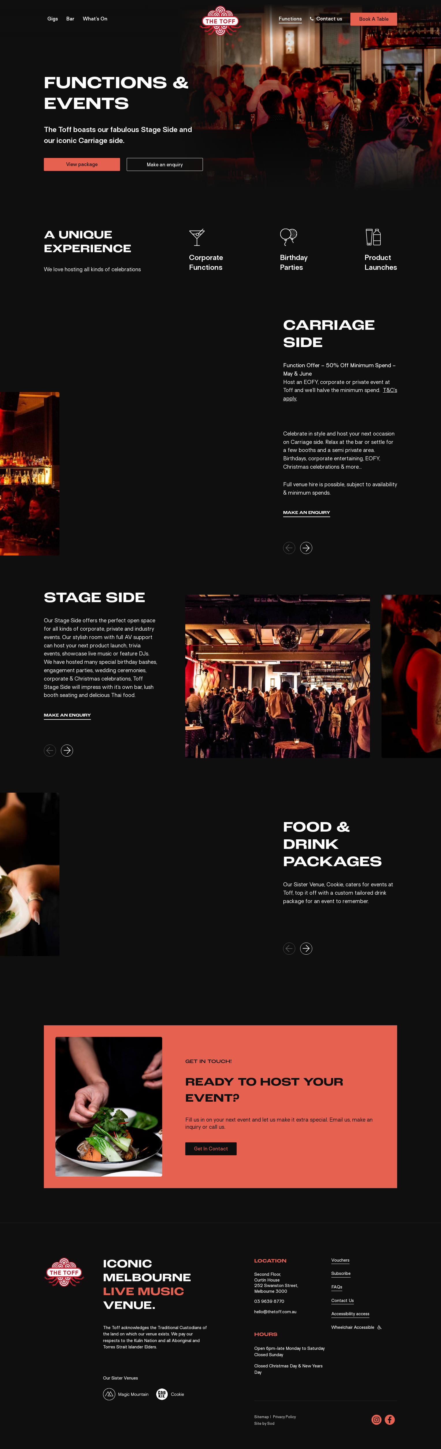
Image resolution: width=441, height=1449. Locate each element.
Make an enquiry (165, 164)
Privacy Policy (284, 1416)
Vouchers (340, 1260)
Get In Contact (211, 1148)
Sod (270, 1423)
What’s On (95, 19)
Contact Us (342, 1300)
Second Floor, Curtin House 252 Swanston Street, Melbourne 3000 (276, 1283)
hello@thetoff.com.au (275, 1311)
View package (82, 164)
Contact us (325, 19)
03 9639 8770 (269, 1301)
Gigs (52, 19)
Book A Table (373, 19)
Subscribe (341, 1273)
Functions (290, 19)
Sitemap (261, 1416)
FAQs (336, 1287)
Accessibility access (350, 1314)
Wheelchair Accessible (352, 1327)
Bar (70, 19)
